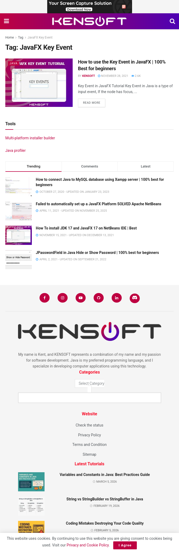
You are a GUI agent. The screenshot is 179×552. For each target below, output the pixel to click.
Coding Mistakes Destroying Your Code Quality (104, 523)
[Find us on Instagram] (63, 298)
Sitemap (89, 454)
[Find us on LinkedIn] (117, 298)
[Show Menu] (6, 21)
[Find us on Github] (99, 298)
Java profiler (15, 150)
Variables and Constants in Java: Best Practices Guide (105, 474)
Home (9, 37)
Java (14, 63)
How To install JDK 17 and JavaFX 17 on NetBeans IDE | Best (86, 228)
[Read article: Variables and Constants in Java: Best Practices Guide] (31, 481)
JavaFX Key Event (40, 37)
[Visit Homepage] (89, 21)
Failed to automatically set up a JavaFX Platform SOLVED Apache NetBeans (98, 204)
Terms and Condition (89, 444)
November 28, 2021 (113, 76)
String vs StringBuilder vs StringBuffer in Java (105, 499)
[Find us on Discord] (135, 298)
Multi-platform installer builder (30, 138)
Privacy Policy (89, 435)
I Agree (125, 545)
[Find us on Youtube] (81, 298)
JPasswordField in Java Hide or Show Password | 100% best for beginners (97, 252)
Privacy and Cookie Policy (88, 545)
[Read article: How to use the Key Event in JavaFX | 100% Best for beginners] (39, 82)
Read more (94, 101)
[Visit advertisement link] (89, 6)
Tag (20, 37)
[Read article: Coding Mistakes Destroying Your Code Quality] (31, 530)
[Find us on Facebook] (45, 298)
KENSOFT (88, 76)
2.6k (136, 76)
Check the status (89, 425)
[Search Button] (172, 21)
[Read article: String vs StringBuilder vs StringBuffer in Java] (31, 506)
